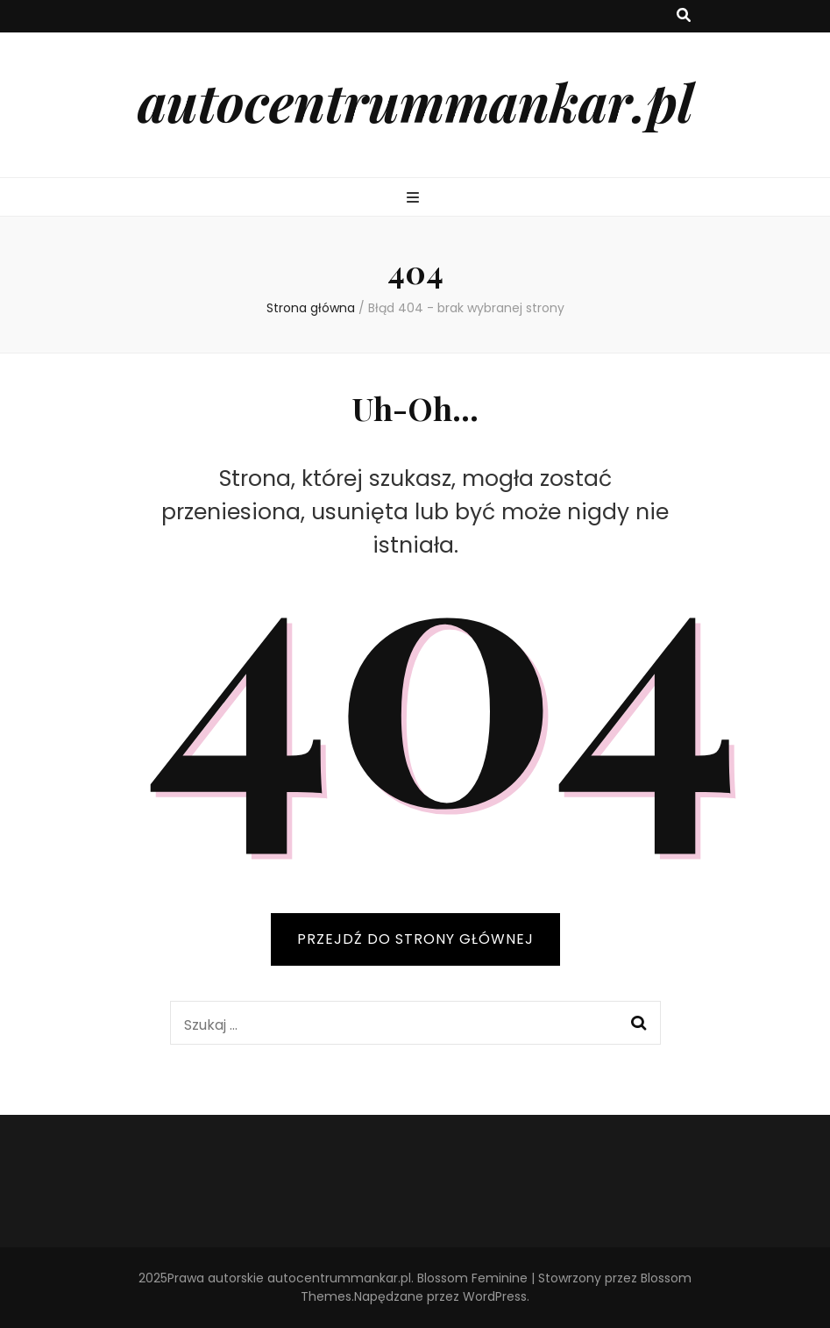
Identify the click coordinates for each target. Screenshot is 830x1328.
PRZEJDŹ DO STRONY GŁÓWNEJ (415, 939)
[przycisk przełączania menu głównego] (415, 199)
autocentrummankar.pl (415, 101)
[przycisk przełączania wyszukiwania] (684, 16)
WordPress (495, 1296)
